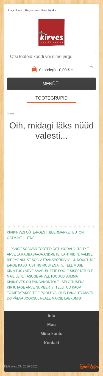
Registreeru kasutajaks (40, 10)
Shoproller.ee (89, 366)
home (11, 113)
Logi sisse (15, 10)
